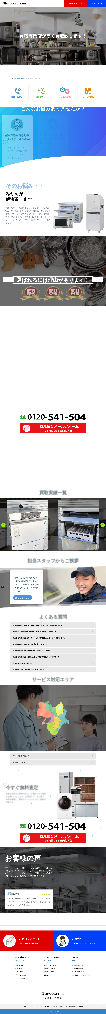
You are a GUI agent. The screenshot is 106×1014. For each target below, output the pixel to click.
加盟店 (55, 1006)
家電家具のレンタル (77, 965)
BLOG (61, 1006)
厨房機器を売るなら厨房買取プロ (81, 975)
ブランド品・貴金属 (20, 975)
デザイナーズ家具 (20, 978)
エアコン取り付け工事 (78, 971)
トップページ (26, 1006)
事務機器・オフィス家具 (50, 968)
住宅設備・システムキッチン (51, 975)
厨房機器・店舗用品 (49, 971)
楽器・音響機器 (19, 971)
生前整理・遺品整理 (77, 968)
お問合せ (47, 1006)
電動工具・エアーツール (50, 965)
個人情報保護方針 (71, 1006)
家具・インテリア (20, 968)
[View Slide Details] (53, 417)
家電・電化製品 (19, 965)
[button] (17, 92)
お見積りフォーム (37, 1006)
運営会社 (81, 1006)
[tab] (53, 625)
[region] (53, 94)
